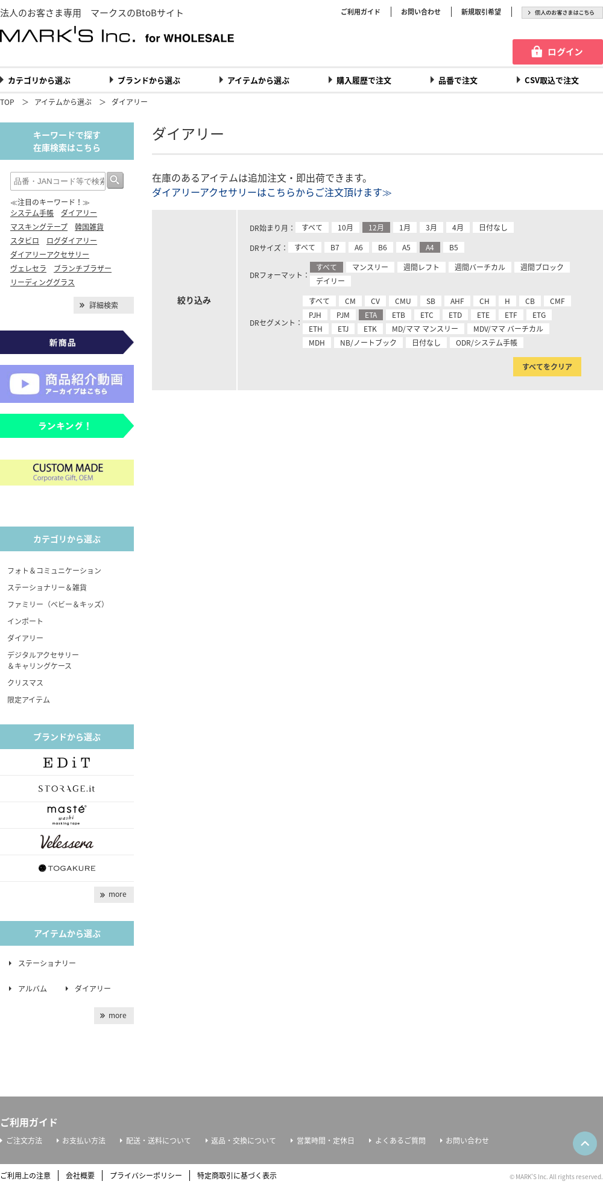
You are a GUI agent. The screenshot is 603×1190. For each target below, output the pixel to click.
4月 (458, 227)
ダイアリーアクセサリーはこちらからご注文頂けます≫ (272, 192)
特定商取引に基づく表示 (237, 1175)
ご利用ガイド (360, 12)
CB (530, 301)
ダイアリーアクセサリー (49, 254)
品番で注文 (458, 80)
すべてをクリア (547, 366)
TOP (7, 102)
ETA (371, 314)
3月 (431, 227)
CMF (557, 301)
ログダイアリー (71, 240)
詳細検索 (103, 305)
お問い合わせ (421, 12)
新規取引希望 (481, 12)
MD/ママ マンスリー (425, 328)
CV (375, 301)
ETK (370, 328)
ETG (539, 314)
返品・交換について (243, 1140)
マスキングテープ (39, 226)
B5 (453, 247)
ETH (316, 328)
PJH (315, 314)
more (118, 893)
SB (430, 301)
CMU (403, 301)
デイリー (330, 281)
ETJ (343, 328)
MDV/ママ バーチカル (508, 328)
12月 (376, 227)
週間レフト (421, 267)
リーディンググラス (42, 282)
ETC (427, 314)
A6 (359, 247)
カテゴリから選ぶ (39, 80)
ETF (511, 314)
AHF (457, 301)
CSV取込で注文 (552, 80)
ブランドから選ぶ (149, 80)
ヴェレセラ (28, 268)
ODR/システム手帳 (486, 342)
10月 (345, 227)
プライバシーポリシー (146, 1175)
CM (350, 301)
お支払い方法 (84, 1140)
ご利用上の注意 (25, 1175)
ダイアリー (130, 102)
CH (484, 301)
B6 (382, 247)
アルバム (36, 988)
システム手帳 (32, 212)
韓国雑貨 (89, 226)
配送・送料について (158, 1140)
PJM (343, 314)
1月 (405, 227)
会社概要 (80, 1175)
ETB (398, 314)
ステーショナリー (47, 963)
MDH (317, 342)
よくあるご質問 (400, 1140)
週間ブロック (542, 267)
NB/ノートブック (368, 342)
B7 (334, 247)
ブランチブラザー (83, 268)
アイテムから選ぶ (258, 80)
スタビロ (24, 240)
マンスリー (370, 267)
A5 (406, 247)
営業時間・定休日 (326, 1140)
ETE (483, 314)
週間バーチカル (480, 267)
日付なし (493, 227)
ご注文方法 (24, 1140)
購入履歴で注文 (363, 80)
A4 (430, 247)
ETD (455, 314)
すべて (312, 227)
